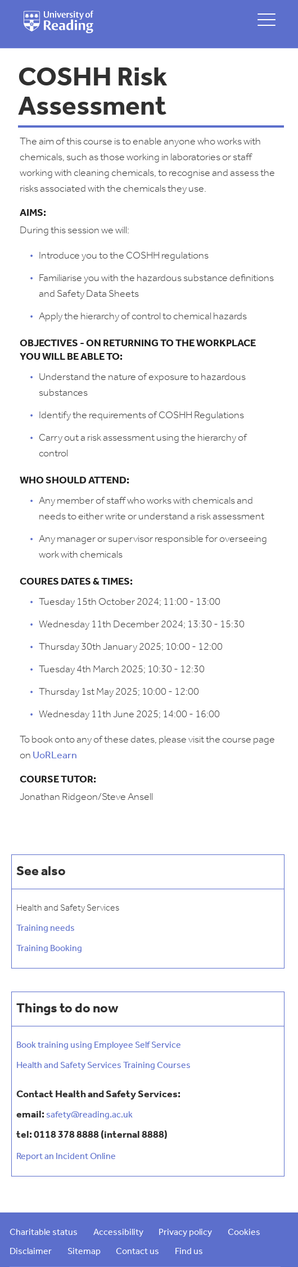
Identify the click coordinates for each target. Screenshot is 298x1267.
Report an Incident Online (66, 1156)
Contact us (137, 1251)
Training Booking (49, 948)
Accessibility (118, 1232)
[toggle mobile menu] (266, 19)
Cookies (244, 1232)
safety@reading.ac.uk (89, 1115)
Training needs (45, 928)
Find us (189, 1251)
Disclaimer (31, 1251)
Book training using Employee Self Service (98, 1045)
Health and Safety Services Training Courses (103, 1065)
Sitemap (84, 1251)
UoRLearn (55, 755)
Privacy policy (185, 1232)
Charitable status (44, 1232)
